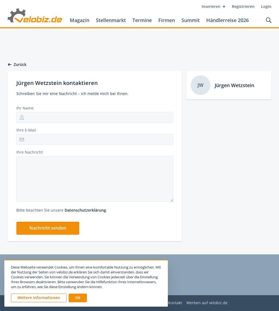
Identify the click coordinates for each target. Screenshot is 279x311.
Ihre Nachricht (29, 152)
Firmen (166, 20)
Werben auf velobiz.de (207, 303)
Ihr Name (25, 108)
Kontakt (175, 303)
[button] (47, 228)
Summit (190, 20)
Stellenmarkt (111, 20)
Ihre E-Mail (26, 130)
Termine (142, 20)
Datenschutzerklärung (85, 210)
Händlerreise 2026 (227, 20)
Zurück (17, 64)
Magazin (79, 20)
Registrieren (243, 6)
